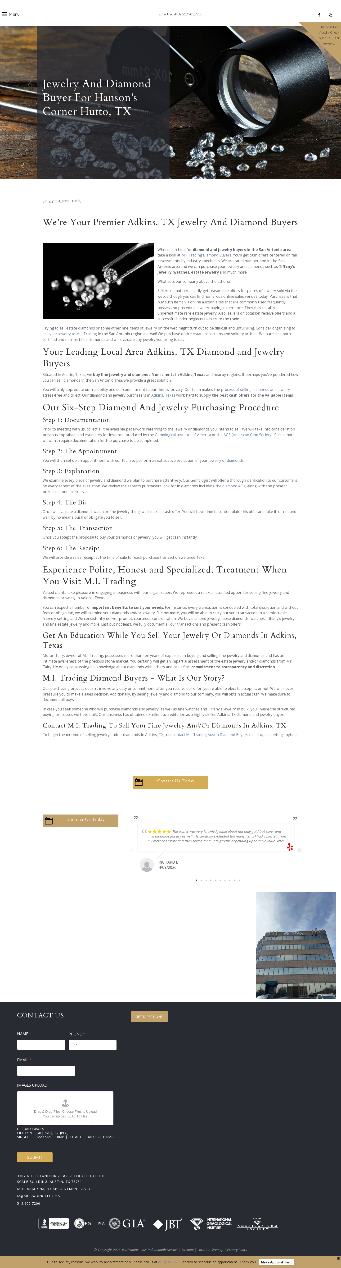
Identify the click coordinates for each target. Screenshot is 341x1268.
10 (239, 880)
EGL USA (89, 1223)
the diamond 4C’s (230, 486)
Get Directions (149, 1016)
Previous (131, 850)
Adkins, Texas (163, 395)
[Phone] (92, 1045)
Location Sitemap (210, 1249)
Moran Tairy (53, 655)
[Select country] (73, 1045)
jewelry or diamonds (226, 460)
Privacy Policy (237, 1249)
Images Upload (32, 1085)
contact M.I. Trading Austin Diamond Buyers (210, 734)
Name (24, 1034)
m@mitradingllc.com (39, 1196)
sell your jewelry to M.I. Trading (70, 333)
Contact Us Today (176, 781)
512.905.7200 (28, 1203)
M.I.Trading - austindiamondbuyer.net (149, 1249)
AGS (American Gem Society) (248, 434)
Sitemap (188, 1249)
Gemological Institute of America (183, 434)
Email (24, 1060)
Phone (76, 1034)
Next (299, 850)
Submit (35, 1157)
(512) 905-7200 (169, 1262)
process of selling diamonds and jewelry (255, 389)
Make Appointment (276, 1262)
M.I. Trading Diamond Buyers (206, 255)
